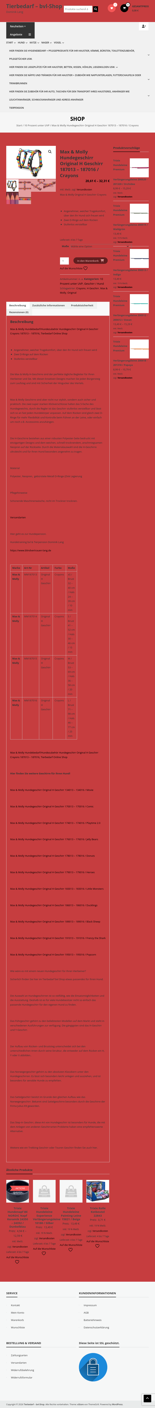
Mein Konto (17, 1312)
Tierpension (16, 107)
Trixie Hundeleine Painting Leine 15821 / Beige (71, 1213)
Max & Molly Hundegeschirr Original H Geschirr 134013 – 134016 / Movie (51, 790)
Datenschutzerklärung (96, 1327)
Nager (45, 42)
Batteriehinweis (92, 1320)
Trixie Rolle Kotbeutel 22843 (98, 1211)
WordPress (117, 1404)
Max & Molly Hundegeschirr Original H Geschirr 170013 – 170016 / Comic (52, 806)
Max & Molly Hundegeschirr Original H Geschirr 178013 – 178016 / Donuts (52, 855)
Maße (65, 246)
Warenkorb (17, 1320)
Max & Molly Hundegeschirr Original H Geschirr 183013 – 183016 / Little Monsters (57, 888)
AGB (86, 1312)
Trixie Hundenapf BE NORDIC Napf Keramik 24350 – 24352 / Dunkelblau (17, 1217)
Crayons (81, 288)
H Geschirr (93, 288)
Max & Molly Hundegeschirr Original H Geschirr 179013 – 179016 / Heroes (52, 872)
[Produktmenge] (64, 260)
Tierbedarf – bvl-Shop (34, 6)
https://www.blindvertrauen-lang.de (30, 550)
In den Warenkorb (88, 260)
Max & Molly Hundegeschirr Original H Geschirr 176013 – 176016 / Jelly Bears (54, 839)
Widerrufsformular (21, 1377)
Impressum (90, 1305)
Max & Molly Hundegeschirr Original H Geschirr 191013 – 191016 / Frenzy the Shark (58, 938)
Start (9, 42)
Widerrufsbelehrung (22, 1370)
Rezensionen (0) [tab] (19, 312)
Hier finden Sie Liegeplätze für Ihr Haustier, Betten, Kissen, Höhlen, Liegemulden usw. (62, 67)
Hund (21, 42)
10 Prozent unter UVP (36, 125)
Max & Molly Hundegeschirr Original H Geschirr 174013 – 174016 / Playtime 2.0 (55, 823)
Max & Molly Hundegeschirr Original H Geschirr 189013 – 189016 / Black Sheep (55, 921)
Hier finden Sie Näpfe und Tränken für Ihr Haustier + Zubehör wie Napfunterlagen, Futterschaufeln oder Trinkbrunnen (75, 79)
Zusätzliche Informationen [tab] (48, 305)
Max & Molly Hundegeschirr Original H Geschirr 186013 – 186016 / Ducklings (53, 905)
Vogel (57, 42)
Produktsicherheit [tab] (82, 305)
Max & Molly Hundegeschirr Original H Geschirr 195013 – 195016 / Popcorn (53, 954)
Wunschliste (18, 1327)
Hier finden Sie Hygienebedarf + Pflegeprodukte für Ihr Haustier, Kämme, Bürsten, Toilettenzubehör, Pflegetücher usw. (72, 54)
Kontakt (15, 1305)
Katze (33, 42)
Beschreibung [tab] (17, 305)
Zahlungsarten (19, 1355)
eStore (80, 1404)
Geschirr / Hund (94, 283)
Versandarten (18, 517)
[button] (50, 151)
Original (71, 292)
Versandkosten (84, 189)
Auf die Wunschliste (74, 268)
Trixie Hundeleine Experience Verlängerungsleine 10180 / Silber (46, 1215)
